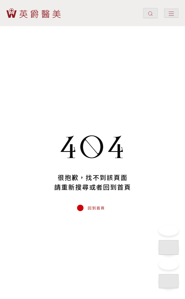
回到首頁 (96, 208)
